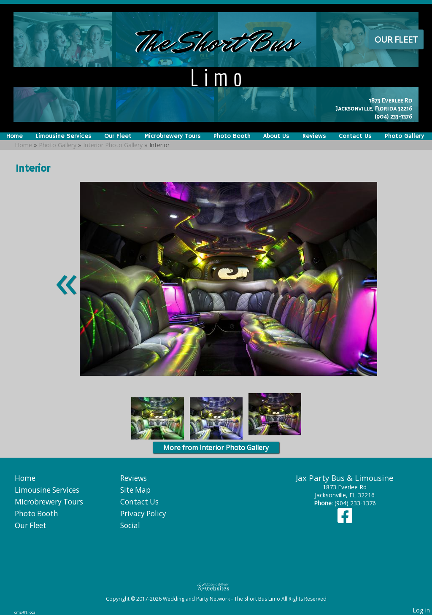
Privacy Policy (143, 513)
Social (130, 525)
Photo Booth (232, 136)
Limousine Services (64, 136)
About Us (276, 136)
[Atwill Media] (216, 586)
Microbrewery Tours (173, 136)
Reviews (314, 136)
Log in (421, 610)
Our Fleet (396, 39)
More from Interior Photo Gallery (216, 447)
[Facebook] (345, 519)
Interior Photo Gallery (113, 145)
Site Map (135, 490)
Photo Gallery (404, 136)
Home (14, 136)
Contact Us (355, 136)
